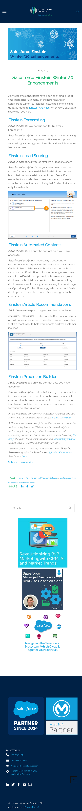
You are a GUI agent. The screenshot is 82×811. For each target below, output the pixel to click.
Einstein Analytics (39, 107)
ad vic (21, 478)
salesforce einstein (27, 483)
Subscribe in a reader (20, 462)
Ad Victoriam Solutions (48, 478)
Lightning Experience (59, 452)
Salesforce (13, 483)
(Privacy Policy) (31, 807)
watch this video (61, 417)
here (24, 456)
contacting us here (65, 439)
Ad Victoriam (31, 478)
